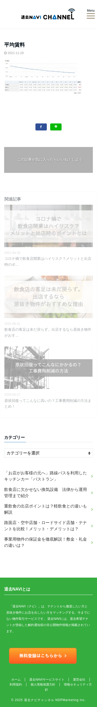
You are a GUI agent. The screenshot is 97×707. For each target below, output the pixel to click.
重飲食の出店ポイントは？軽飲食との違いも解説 (45, 509)
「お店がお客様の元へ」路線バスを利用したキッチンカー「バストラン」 (45, 476)
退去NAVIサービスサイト (46, 679)
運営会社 (79, 679)
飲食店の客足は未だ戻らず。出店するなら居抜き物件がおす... (47, 332)
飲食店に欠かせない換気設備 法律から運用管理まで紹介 (45, 492)
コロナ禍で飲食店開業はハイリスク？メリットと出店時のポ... (47, 261)
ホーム (16, 679)
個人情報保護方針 (43, 684)
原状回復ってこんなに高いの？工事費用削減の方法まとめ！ (47, 403)
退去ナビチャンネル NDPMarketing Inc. (55, 700)
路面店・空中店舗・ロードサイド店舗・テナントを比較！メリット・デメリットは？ (45, 525)
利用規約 (16, 684)
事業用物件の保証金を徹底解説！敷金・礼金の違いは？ (45, 542)
